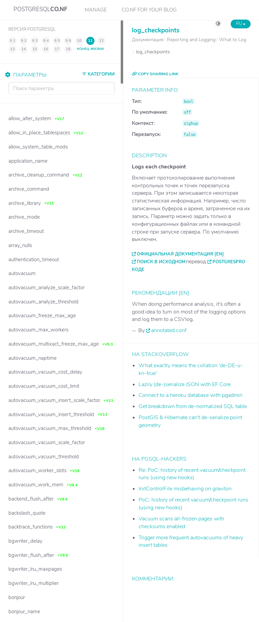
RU (240, 24)
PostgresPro (228, 262)
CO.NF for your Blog (149, 9)
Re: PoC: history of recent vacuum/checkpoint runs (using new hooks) (192, 474)
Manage (96, 9)
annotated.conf (168, 330)
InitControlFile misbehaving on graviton (185, 488)
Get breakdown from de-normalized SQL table (193, 406)
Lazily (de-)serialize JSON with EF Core (185, 384)
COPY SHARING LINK (155, 74)
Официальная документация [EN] (180, 254)
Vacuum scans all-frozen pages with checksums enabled (181, 522)
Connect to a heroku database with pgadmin (190, 395)
